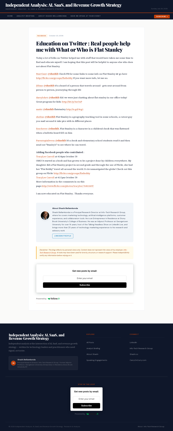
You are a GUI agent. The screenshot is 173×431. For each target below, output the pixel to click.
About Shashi (92, 354)
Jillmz (39, 85)
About (140, 426)
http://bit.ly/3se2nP (72, 101)
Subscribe (161, 16)
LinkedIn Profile (62, 236)
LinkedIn (133, 342)
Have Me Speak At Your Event (86, 16)
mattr (39, 109)
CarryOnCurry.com (138, 360)
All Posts (90, 342)
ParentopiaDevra (45, 140)
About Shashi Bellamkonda (52, 16)
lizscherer (41, 128)
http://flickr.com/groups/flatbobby (54, 78)
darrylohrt (42, 97)
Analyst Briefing (26, 16)
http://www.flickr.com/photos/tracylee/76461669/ (68, 186)
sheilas (40, 116)
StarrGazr (41, 73)
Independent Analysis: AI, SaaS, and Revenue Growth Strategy (63, 5)
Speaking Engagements (96, 360)
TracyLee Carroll (45, 156)
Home (10, 16)
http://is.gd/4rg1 (74, 109)
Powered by (48, 299)
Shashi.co (134, 354)
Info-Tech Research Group (141, 348)
